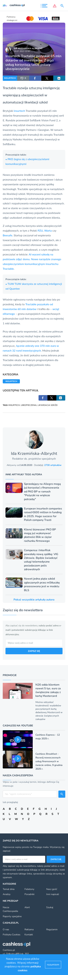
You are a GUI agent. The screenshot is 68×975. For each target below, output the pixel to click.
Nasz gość (51, 889)
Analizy (6, 894)
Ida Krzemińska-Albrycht (28, 48)
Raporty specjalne (12, 916)
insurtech (19, 110)
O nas (6, 929)
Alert (27, 907)
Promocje (10, 675)
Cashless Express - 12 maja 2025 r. (47, 736)
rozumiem (53, 964)
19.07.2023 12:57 (22, 51)
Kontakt (28, 934)
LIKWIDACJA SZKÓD (48, 405)
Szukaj (49, 907)
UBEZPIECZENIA (29, 405)
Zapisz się (56, 859)
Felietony (29, 889)
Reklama (29, 929)
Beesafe (7, 235)
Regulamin (52, 929)
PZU (40, 230)
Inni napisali (52, 894)
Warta (48, 230)
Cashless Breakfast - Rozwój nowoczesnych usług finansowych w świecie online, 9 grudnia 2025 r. (49, 761)
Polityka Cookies (11, 934)
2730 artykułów (52, 465)
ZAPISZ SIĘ (34, 650)
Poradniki (29, 894)
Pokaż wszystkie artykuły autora (34, 600)
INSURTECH (10, 78)
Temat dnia (8, 889)
